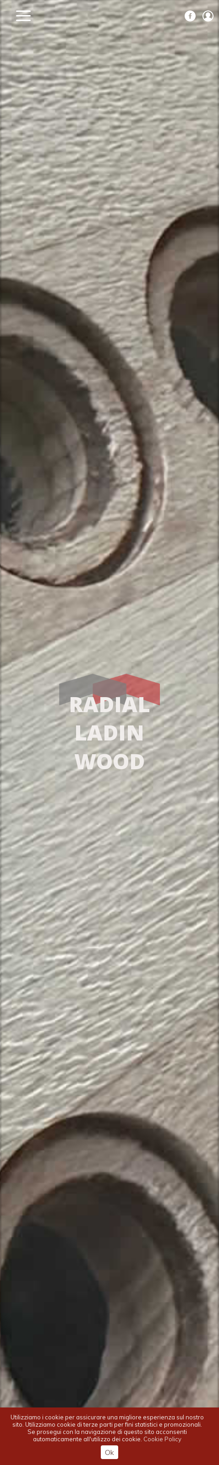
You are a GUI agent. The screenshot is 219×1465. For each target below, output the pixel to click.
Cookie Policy (162, 1439)
